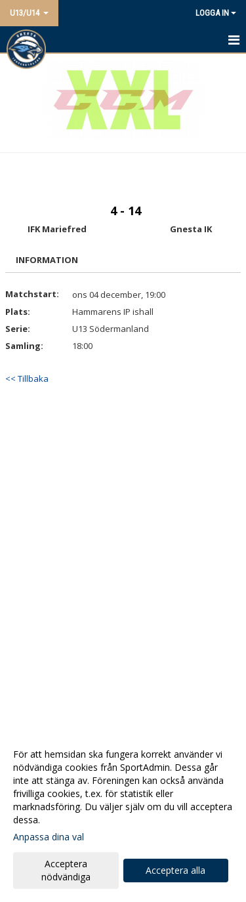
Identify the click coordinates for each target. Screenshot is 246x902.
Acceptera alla (175, 870)
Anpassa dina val (48, 837)
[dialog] (123, 815)
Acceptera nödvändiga (66, 870)
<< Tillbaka (27, 378)
